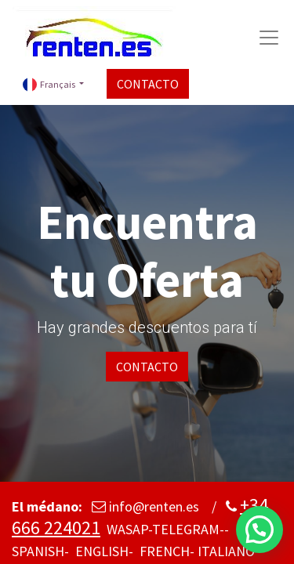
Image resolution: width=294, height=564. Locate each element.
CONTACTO (148, 84)
